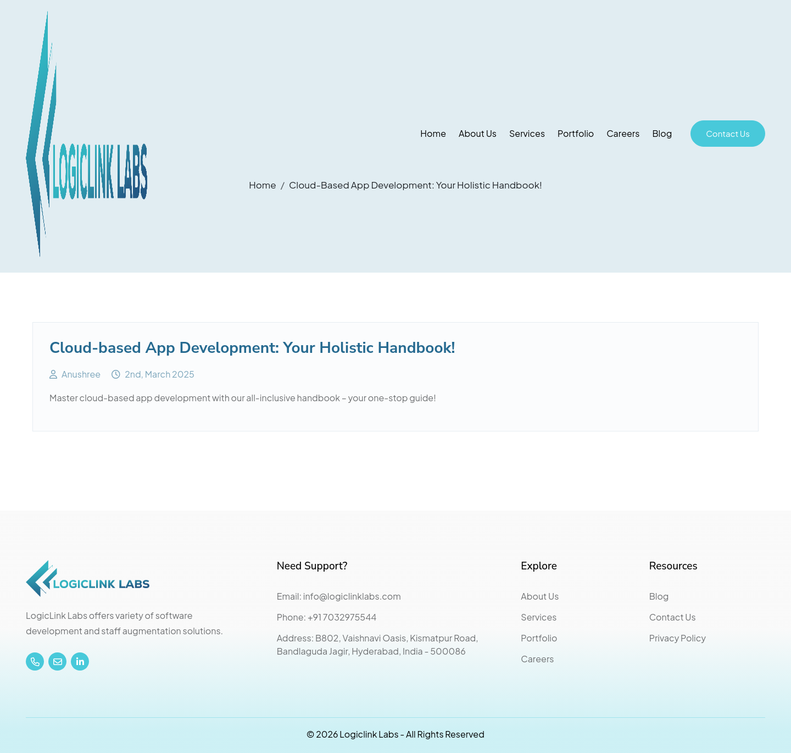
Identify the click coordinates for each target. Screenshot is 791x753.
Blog (662, 133)
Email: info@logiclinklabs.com (339, 596)
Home (433, 133)
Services (527, 133)
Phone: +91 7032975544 (327, 617)
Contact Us (728, 133)
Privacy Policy (677, 638)
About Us (478, 133)
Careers (622, 133)
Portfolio (576, 133)
